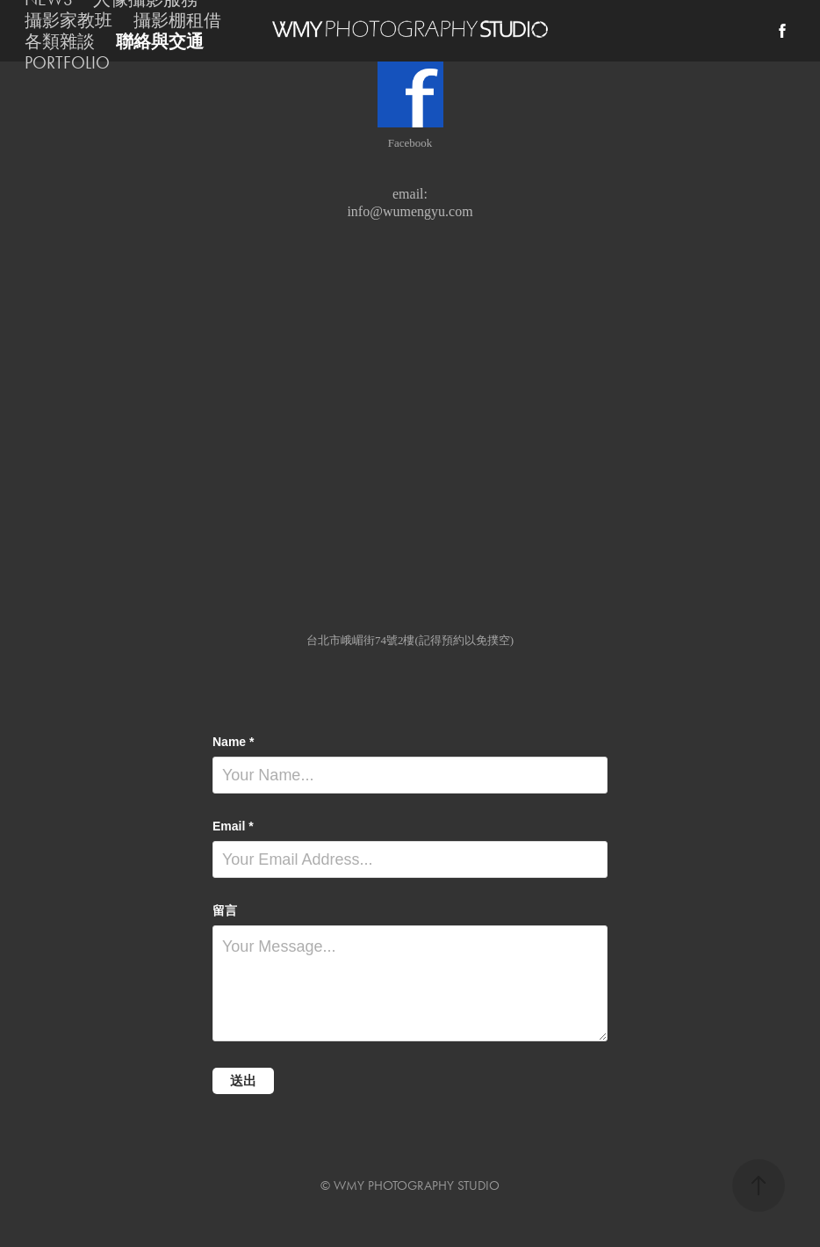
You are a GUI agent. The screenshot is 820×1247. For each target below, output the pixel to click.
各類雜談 (60, 41)
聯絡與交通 (160, 41)
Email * (233, 826)
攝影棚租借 (177, 20)
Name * (233, 742)
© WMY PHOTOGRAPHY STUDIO (410, 1185)
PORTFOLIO (67, 62)
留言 (224, 910)
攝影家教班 (68, 20)
